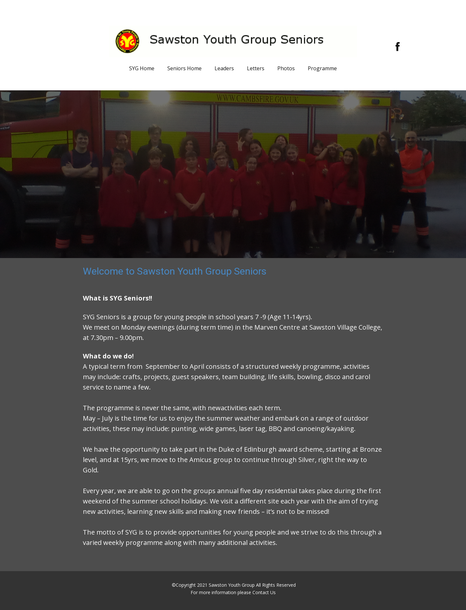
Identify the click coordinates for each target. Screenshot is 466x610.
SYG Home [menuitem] (141, 68)
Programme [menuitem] (322, 68)
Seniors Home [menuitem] (184, 68)
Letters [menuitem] (255, 68)
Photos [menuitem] (286, 68)
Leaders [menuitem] (224, 68)
